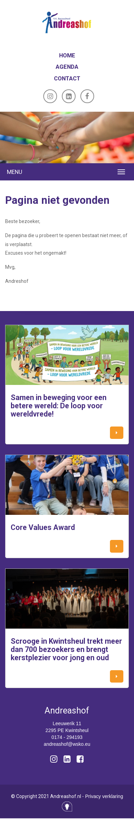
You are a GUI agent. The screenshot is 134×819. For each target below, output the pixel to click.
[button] (116, 433)
